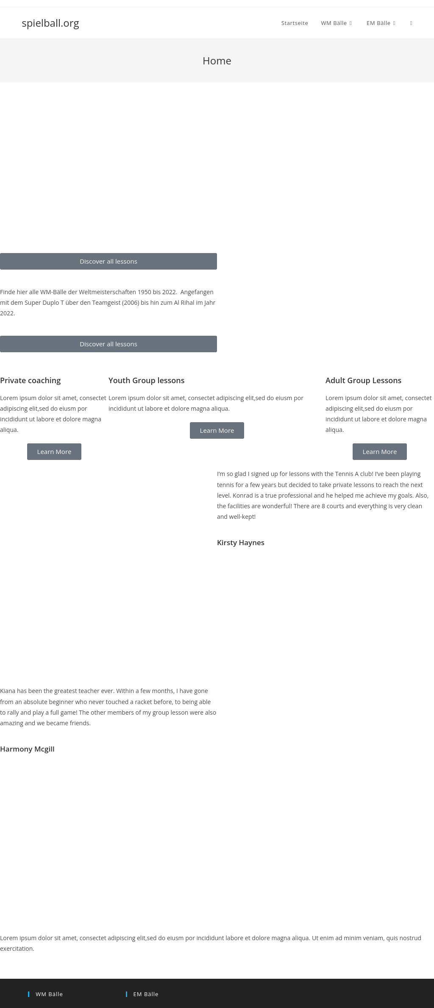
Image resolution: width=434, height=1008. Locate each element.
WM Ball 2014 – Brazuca (61, 925)
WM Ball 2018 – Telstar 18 (63, 906)
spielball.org (50, 23)
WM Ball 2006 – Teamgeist (64, 964)
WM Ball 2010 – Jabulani (61, 944)
